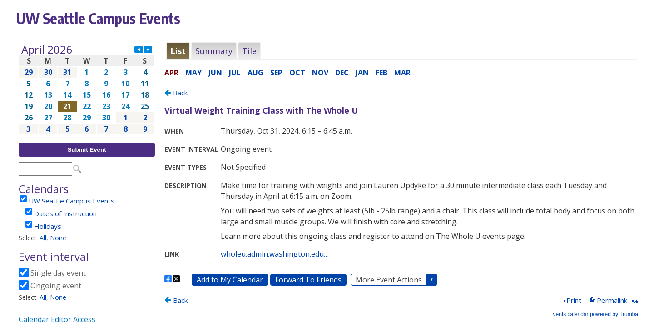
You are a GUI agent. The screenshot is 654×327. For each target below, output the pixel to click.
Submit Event (86, 149)
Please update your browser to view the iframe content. (87, 89)
